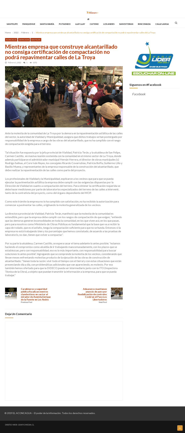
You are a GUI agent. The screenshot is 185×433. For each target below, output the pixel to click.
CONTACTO (112, 4)
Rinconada (144, 24)
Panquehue (28, 24)
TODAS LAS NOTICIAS (24, 4)
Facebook (138, 94)
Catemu (94, 24)
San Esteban (126, 24)
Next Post (103, 302)
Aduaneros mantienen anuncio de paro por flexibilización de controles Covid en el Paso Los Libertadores (92, 294)
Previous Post (26, 302)
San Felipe (12, 24)
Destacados (24, 40)
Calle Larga (162, 24)
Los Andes (108, 24)
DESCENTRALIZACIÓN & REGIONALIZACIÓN (55, 4)
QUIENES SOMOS (97, 4)
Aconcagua (11, 40)
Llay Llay (80, 24)
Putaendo (65, 24)
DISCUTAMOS (82, 4)
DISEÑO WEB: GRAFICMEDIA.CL (19, 425)
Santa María (47, 24)
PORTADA (9, 4)
